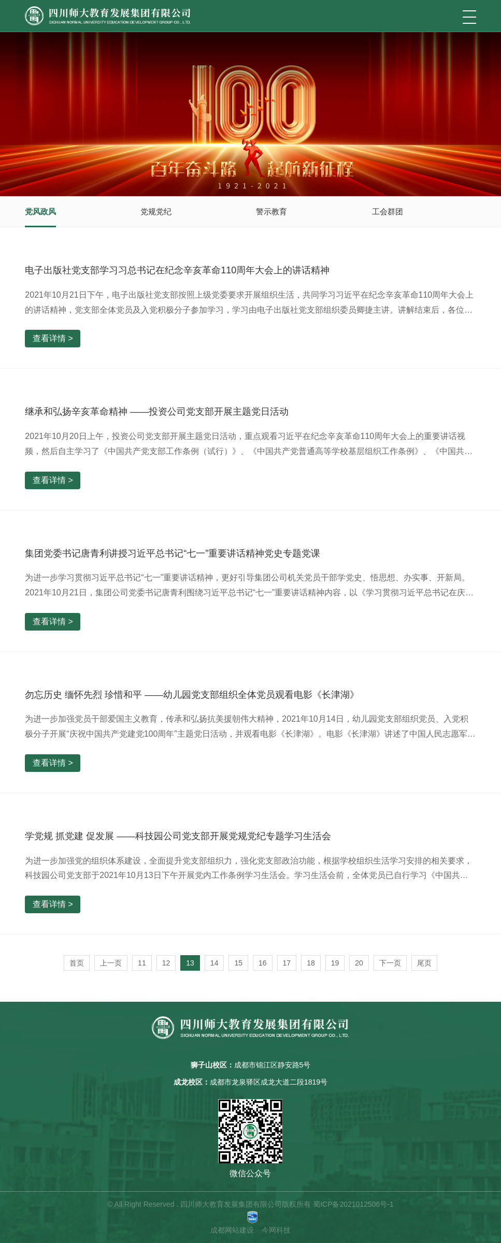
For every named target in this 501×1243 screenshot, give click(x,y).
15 (238, 963)
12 (166, 963)
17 (287, 963)
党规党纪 (155, 211)
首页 (76, 963)
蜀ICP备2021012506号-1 (353, 1204)
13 (190, 963)
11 (142, 963)
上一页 (111, 963)
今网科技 (276, 1230)
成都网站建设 (232, 1230)
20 (359, 963)
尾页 (424, 963)
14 (214, 963)
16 (263, 963)
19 (335, 963)
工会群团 (387, 211)
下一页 (390, 963)
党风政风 (40, 211)
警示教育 (271, 211)
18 (311, 963)
